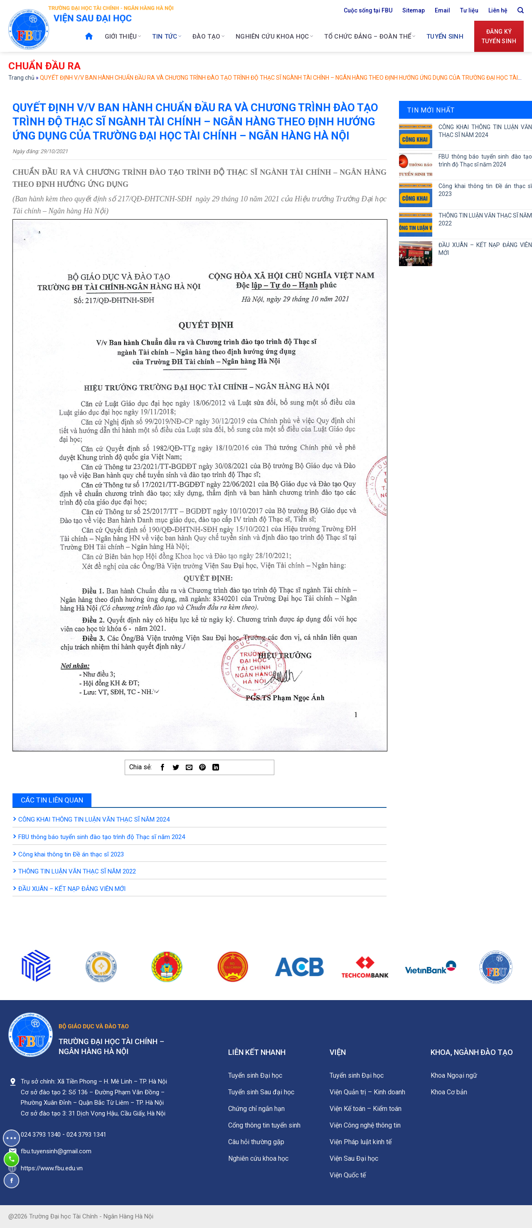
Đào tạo (208, 36)
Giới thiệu (123, 36)
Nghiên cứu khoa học (274, 36)
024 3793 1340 (41, 1134)
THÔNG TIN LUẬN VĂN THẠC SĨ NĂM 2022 (77, 871)
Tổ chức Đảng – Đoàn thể (370, 36)
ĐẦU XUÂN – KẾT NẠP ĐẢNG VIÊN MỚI (72, 889)
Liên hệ (497, 10)
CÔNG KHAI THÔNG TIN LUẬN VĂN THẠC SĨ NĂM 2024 (94, 819)
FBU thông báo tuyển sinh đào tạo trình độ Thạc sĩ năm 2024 (101, 837)
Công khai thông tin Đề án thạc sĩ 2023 (71, 854)
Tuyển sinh (444, 36)
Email (442, 10)
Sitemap (413, 10)
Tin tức (167, 36)
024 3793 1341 (86, 1134)
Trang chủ (21, 77)
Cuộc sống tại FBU (368, 10)
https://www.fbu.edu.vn (52, 1168)
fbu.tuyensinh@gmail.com (56, 1151)
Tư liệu (469, 10)
